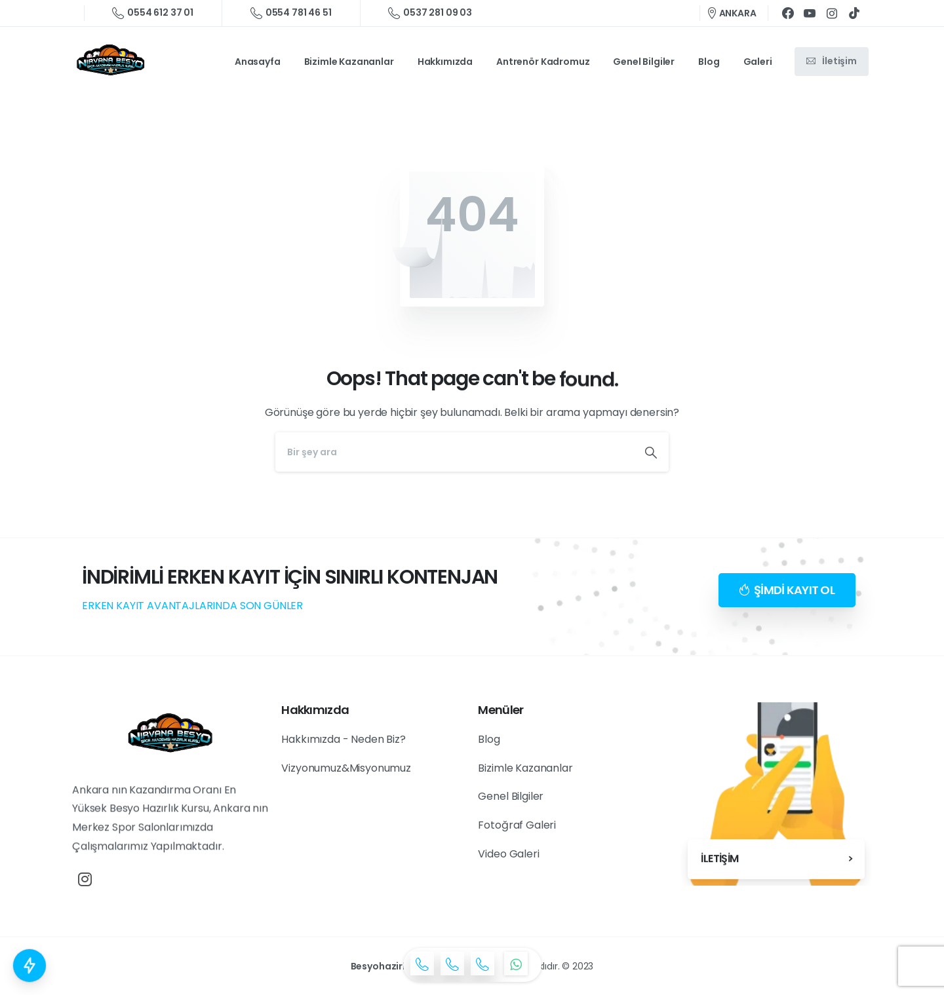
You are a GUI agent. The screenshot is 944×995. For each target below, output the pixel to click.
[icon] (422, 963)
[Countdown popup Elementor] (29, 965)
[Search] (454, 452)
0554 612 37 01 (152, 13)
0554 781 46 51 (291, 13)
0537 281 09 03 (430, 13)
